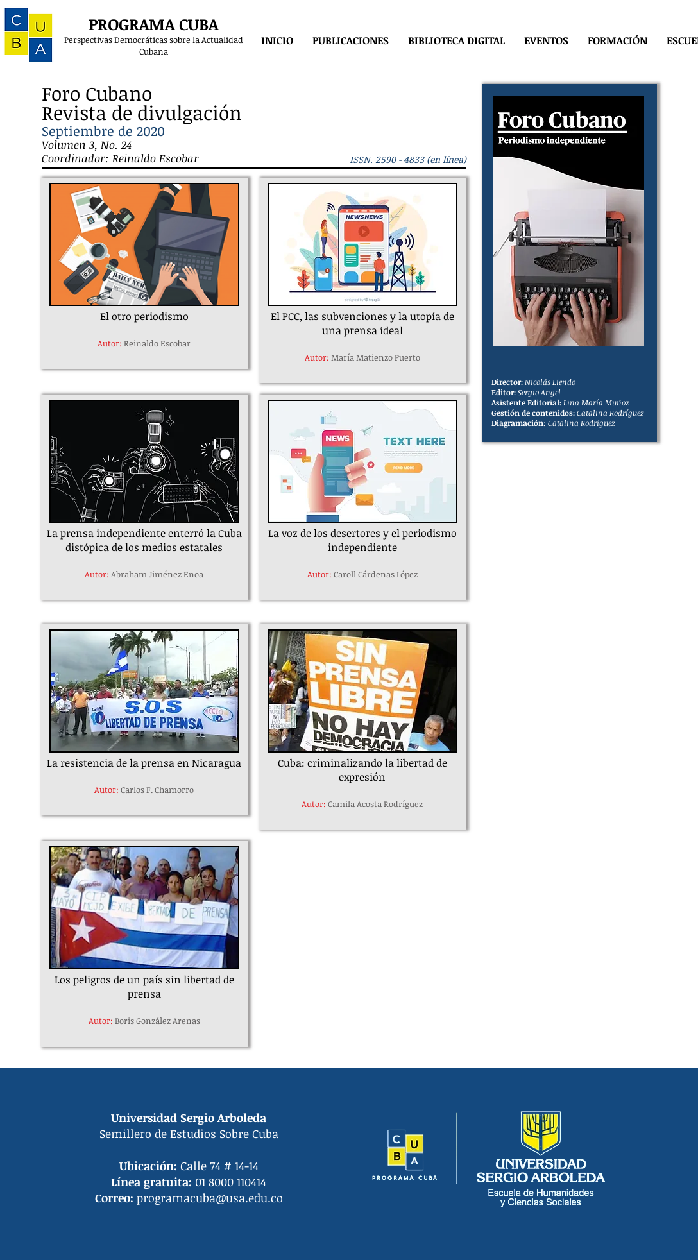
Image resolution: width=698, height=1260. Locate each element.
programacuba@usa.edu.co (210, 1197)
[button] (350, 34)
